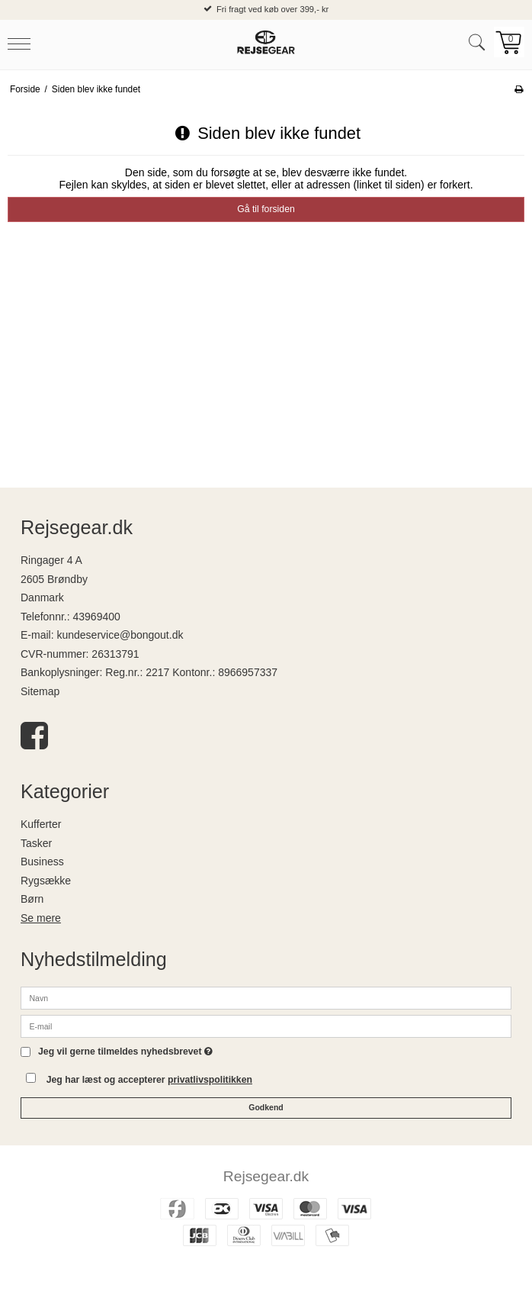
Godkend (266, 1107)
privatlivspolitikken (210, 1079)
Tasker (36, 843)
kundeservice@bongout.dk (119, 635)
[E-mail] (266, 1025)
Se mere (41, 918)
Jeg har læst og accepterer (149, 1079)
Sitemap (40, 691)
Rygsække (46, 880)
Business (42, 861)
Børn (32, 899)
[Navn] (266, 996)
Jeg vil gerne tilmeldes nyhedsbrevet (125, 1052)
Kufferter (41, 824)
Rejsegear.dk (266, 1176)
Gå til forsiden (266, 209)
